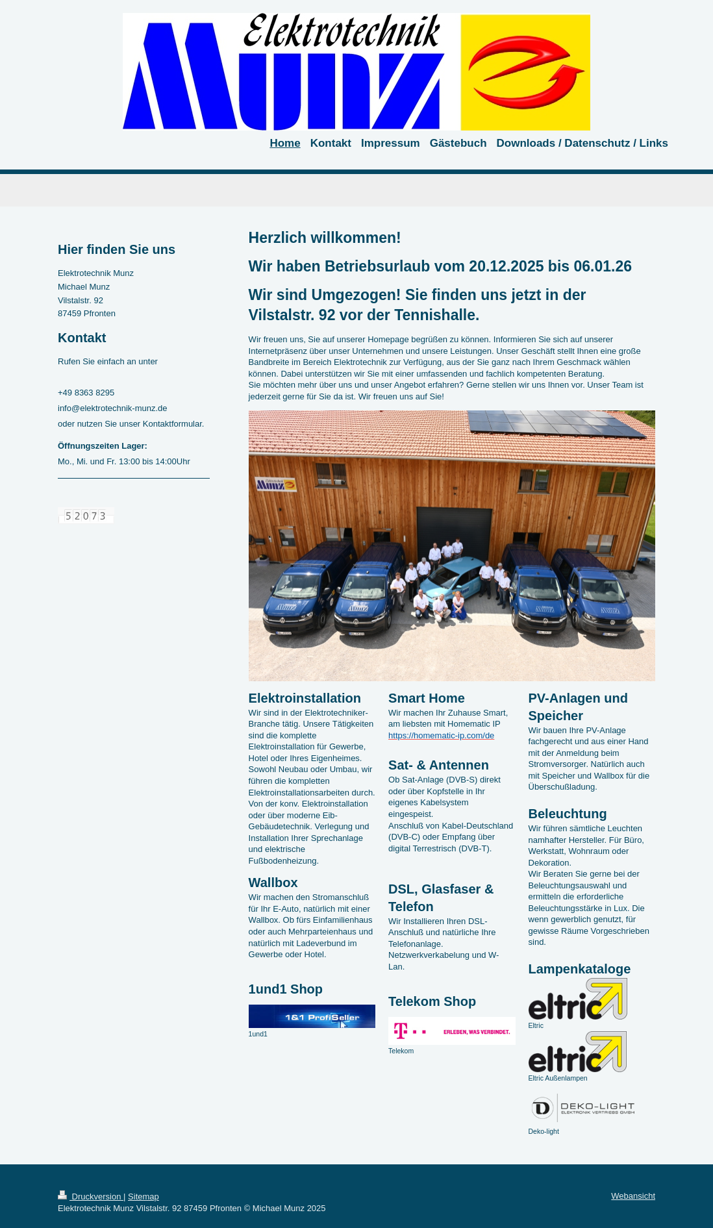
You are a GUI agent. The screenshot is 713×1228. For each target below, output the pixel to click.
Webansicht (633, 1196)
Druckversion (90, 1196)
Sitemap (143, 1196)
